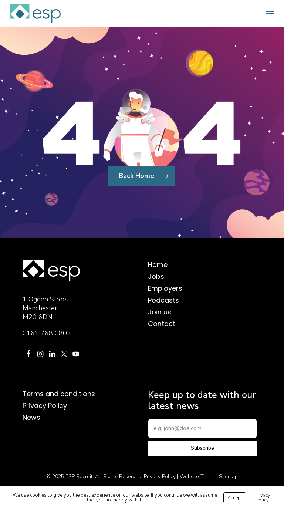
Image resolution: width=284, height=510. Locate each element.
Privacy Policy (45, 405)
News (31, 417)
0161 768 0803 (47, 333)
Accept (234, 497)
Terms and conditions (59, 393)
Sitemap (228, 476)
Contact (161, 324)
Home (158, 264)
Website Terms (197, 476)
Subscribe (202, 448)
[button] (270, 13)
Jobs (156, 276)
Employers (165, 288)
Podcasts (163, 300)
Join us (159, 312)
